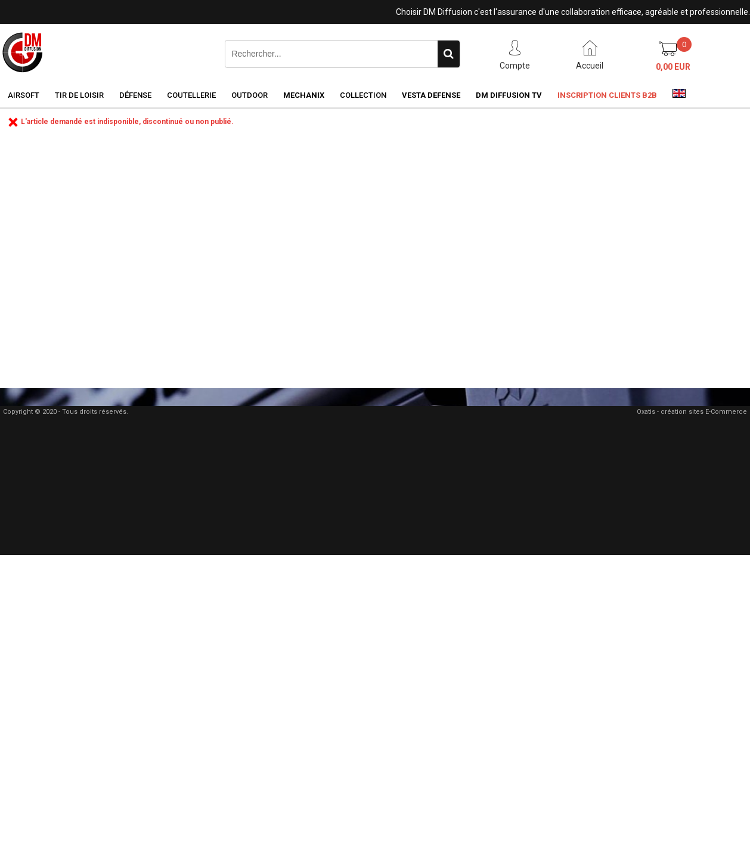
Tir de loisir (79, 95)
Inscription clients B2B (607, 95)
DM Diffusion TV (509, 95)
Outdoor (249, 95)
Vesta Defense (431, 95)
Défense (135, 95)
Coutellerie (191, 95)
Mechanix (303, 95)
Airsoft (23, 95)
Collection (363, 95)
